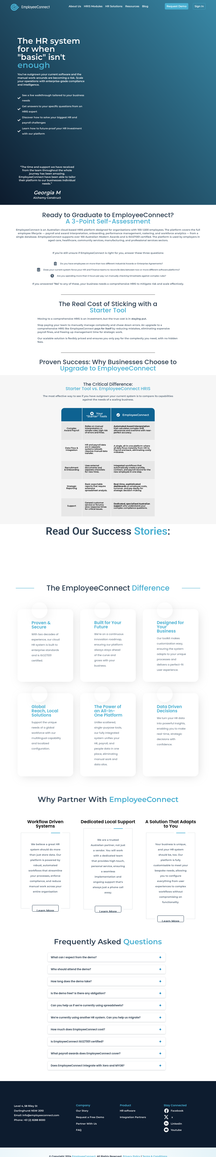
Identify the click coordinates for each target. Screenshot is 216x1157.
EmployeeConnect (84, 1148)
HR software (127, 1102)
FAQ (78, 1121)
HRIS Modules (93, 6)
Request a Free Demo (90, 1109)
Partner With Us (86, 1115)
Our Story (82, 1102)
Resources (132, 6)
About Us (75, 6)
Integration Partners (133, 1109)
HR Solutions (113, 6)
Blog (145, 6)
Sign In (199, 6)
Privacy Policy (131, 1148)
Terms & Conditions (154, 1148)
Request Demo (177, 6)
